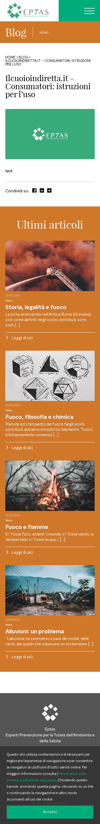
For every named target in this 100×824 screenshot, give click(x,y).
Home (10, 57)
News (44, 32)
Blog (15, 32)
